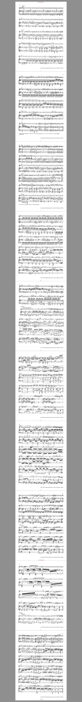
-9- (40, 210)
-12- (40, 420)
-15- (40, 629)
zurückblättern (41, 2)
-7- (40, 70)
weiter (41, 699)
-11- (40, 350)
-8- (40, 140)
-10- (40, 280)
